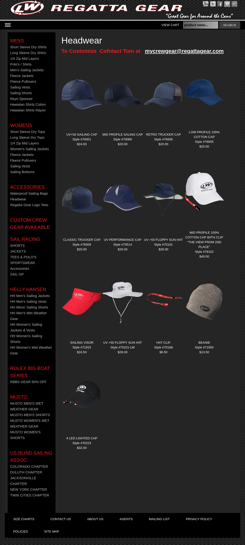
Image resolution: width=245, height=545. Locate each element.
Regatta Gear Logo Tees (29, 205)
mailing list (159, 519)
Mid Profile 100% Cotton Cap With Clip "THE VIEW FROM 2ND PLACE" (204, 240)
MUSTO (18, 397)
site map (51, 531)
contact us (60, 519)
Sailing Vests (20, 87)
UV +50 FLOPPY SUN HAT (163, 240)
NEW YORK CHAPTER (28, 489)
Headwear (18, 199)
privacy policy (199, 519)
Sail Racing (25, 239)
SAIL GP (16, 274)
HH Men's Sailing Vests (28, 301)
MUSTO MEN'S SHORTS (30, 415)
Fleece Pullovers (23, 81)
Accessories (27, 187)
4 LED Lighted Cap (81, 438)
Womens (21, 125)
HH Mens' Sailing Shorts (29, 307)
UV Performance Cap (122, 240)
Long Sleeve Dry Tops (27, 137)
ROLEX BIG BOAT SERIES (30, 372)
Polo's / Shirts (20, 64)
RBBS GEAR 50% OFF (28, 382)
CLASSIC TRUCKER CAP (81, 240)
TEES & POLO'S (23, 257)
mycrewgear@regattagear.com (184, 51)
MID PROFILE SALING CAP (122, 134)
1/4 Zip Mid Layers (24, 59)
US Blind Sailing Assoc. (31, 456)
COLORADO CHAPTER (29, 466)
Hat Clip (163, 342)
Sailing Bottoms (22, 172)
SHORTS (17, 246)
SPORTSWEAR (22, 263)
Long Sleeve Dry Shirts (28, 53)
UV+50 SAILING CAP (82, 134)
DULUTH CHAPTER (26, 472)
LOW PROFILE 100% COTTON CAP (204, 134)
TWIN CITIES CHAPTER (29, 495)
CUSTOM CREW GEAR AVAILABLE (30, 223)
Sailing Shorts (21, 93)
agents (126, 519)
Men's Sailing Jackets (27, 70)
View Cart (170, 25)
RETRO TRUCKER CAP (163, 134)
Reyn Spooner (21, 99)
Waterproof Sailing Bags (29, 193)
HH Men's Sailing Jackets (30, 296)
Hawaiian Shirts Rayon (27, 110)
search (229, 25)
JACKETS (18, 251)
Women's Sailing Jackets (29, 149)
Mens (17, 40)
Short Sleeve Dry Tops (27, 132)
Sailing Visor (82, 342)
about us (95, 519)
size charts (23, 519)
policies (20, 531)
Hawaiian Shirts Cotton (28, 104)
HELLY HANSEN (28, 289)
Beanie (204, 342)
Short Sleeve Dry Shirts (28, 47)
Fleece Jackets (21, 76)
